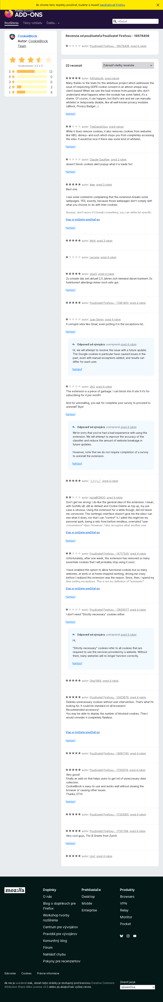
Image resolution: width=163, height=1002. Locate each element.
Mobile (87, 903)
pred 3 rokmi (104, 184)
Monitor (126, 917)
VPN (123, 903)
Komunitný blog (55, 941)
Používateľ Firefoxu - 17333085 (109, 814)
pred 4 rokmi (138, 46)
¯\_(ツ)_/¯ (95, 480)
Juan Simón (97, 319)
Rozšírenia (11, 23)
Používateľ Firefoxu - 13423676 (109, 697)
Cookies (26, 973)
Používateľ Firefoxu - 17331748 (109, 831)
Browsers (127, 896)
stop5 (93, 273)
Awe (92, 184)
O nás (47, 896)
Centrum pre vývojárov (60, 927)
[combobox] (135, 21)
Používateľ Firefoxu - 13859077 (109, 609)
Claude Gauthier (99, 159)
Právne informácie (48, 973)
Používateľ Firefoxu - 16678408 (109, 46)
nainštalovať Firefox (112, 4)
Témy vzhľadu (32, 23)
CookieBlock (27, 36)
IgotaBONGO (97, 497)
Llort (92, 856)
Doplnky (49, 890)
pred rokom (112, 78)
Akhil (92, 240)
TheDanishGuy (99, 126)
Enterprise (89, 910)
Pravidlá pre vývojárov (60, 934)
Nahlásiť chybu (54, 954)
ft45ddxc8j (96, 78)
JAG (92, 386)
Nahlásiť (70, 113)
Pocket (125, 924)
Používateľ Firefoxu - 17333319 (109, 770)
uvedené (21, 982)
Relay (124, 910)
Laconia (94, 257)
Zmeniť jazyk (127, 982)
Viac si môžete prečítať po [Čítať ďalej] (83, 219)
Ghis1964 (95, 680)
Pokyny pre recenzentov (61, 961)
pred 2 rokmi (118, 159)
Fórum (48, 947)
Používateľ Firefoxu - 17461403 (109, 302)
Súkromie (10, 973)
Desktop (88, 896)
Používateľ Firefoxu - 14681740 (109, 753)
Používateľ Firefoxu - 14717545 (109, 553)
